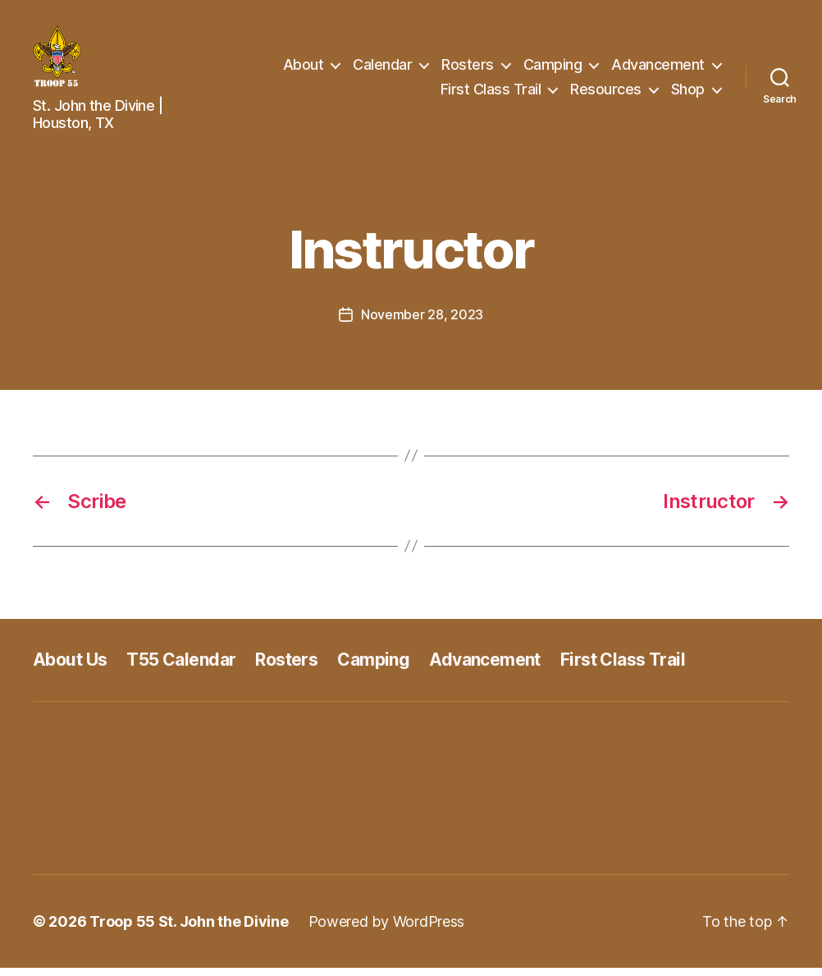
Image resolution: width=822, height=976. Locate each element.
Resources (606, 93)
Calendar (382, 68)
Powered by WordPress (386, 929)
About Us (70, 668)
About (303, 68)
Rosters (467, 68)
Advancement (658, 68)
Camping (552, 68)
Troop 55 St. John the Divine (188, 929)
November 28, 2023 (422, 322)
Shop (688, 93)
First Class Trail (491, 93)
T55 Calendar (180, 668)
